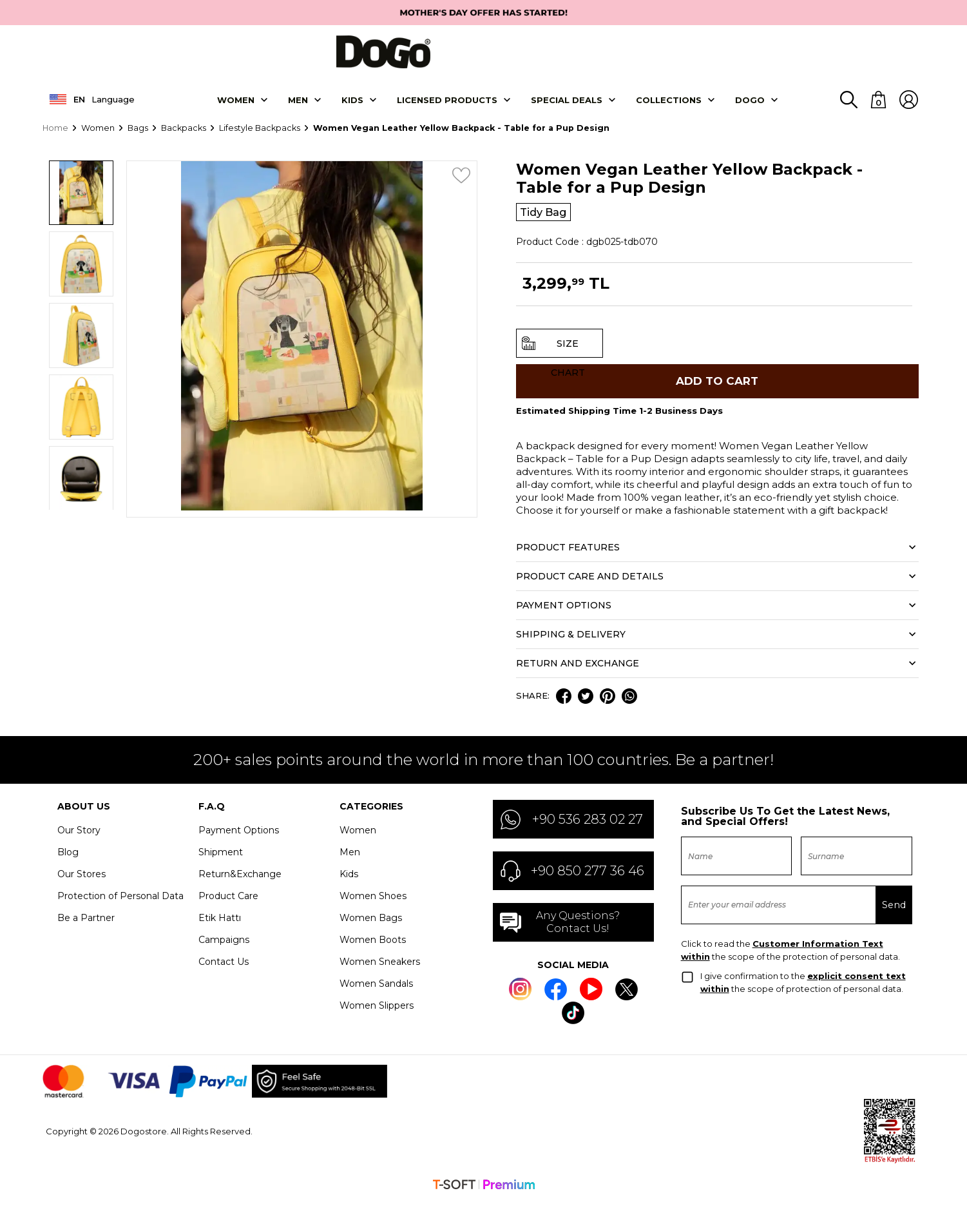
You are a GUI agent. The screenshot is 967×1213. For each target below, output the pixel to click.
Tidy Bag (546, 218)
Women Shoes (373, 907)
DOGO (750, 106)
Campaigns (223, 951)
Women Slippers (377, 1017)
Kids (349, 885)
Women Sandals (376, 995)
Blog (68, 863)
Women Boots (373, 951)
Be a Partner (86, 929)
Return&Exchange (240, 885)
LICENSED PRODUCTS (447, 106)
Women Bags (371, 929)
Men (298, 106)
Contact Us (223, 973)
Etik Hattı (219, 929)
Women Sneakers (380, 973)
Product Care (228, 907)
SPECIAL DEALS (566, 106)
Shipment (220, 863)
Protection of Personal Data (120, 907)
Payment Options (238, 842)
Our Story (79, 842)
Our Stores (81, 885)
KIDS (352, 106)
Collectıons (669, 106)
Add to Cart (717, 390)
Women (235, 106)
